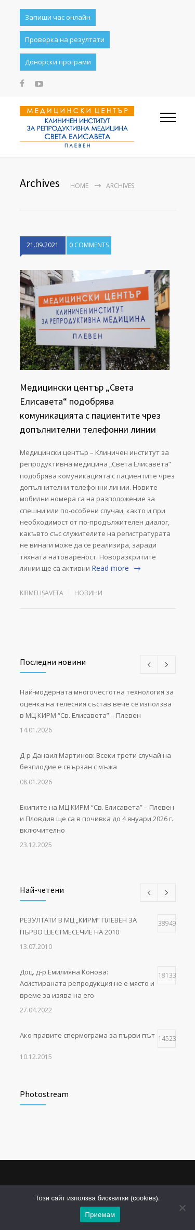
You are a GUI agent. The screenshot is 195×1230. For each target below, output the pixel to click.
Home (79, 185)
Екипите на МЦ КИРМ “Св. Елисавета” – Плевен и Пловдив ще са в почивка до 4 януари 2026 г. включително (97, 819)
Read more (110, 568)
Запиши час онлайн (57, 17)
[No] (182, 1207)
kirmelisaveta (41, 593)
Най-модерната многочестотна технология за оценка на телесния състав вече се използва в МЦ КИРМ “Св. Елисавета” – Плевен (97, 703)
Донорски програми (58, 61)
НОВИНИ (88, 593)
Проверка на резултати (65, 39)
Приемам (100, 1215)
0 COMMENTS (89, 244)
